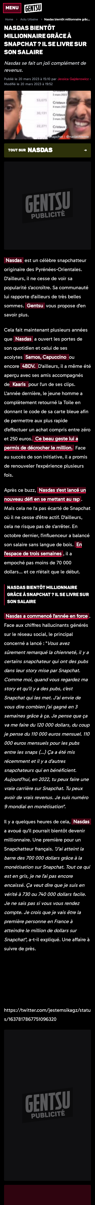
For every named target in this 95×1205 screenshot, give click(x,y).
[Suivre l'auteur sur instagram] (19, 1195)
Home (9, 19)
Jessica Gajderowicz (74, 79)
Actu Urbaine (29, 19)
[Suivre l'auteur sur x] (10, 1195)
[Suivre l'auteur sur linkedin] (28, 1195)
